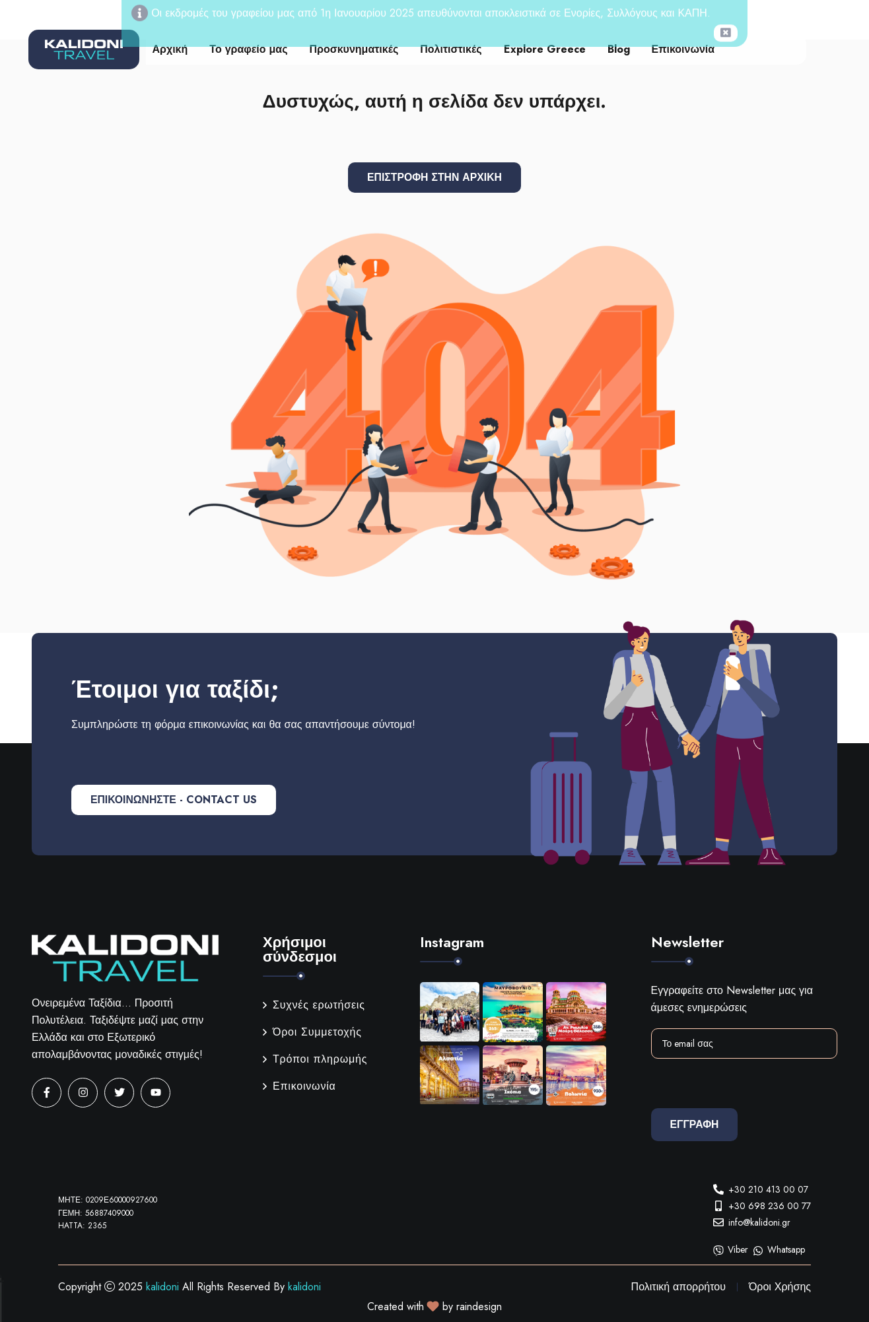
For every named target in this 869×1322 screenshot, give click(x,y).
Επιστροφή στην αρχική (434, 177)
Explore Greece (545, 49)
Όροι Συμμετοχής (312, 1032)
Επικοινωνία (683, 49)
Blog (619, 49)
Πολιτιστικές (450, 49)
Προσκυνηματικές (354, 49)
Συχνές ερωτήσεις (314, 1004)
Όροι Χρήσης (780, 1286)
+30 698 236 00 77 (769, 1205)
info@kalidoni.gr (759, 1222)
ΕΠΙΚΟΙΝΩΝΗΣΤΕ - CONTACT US (175, 799)
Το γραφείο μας (248, 49)
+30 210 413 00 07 (768, 1189)
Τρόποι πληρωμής (315, 1059)
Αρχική (170, 49)
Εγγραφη (695, 1124)
